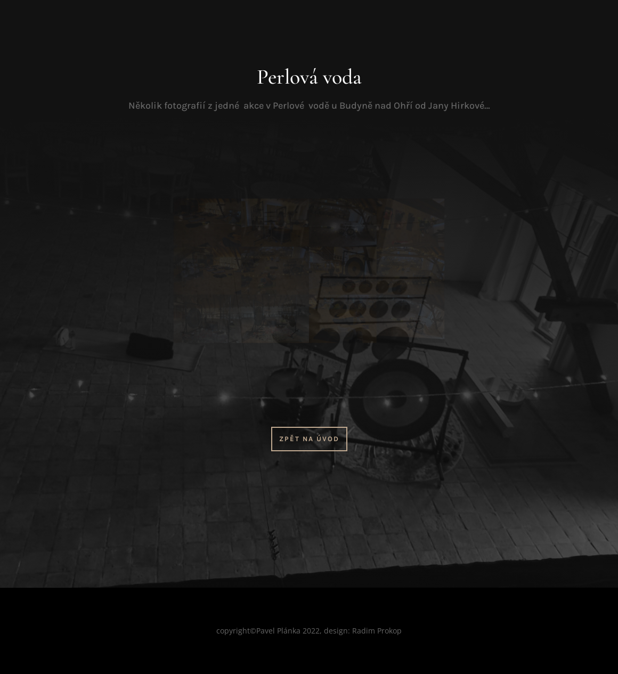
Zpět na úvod (309, 439)
